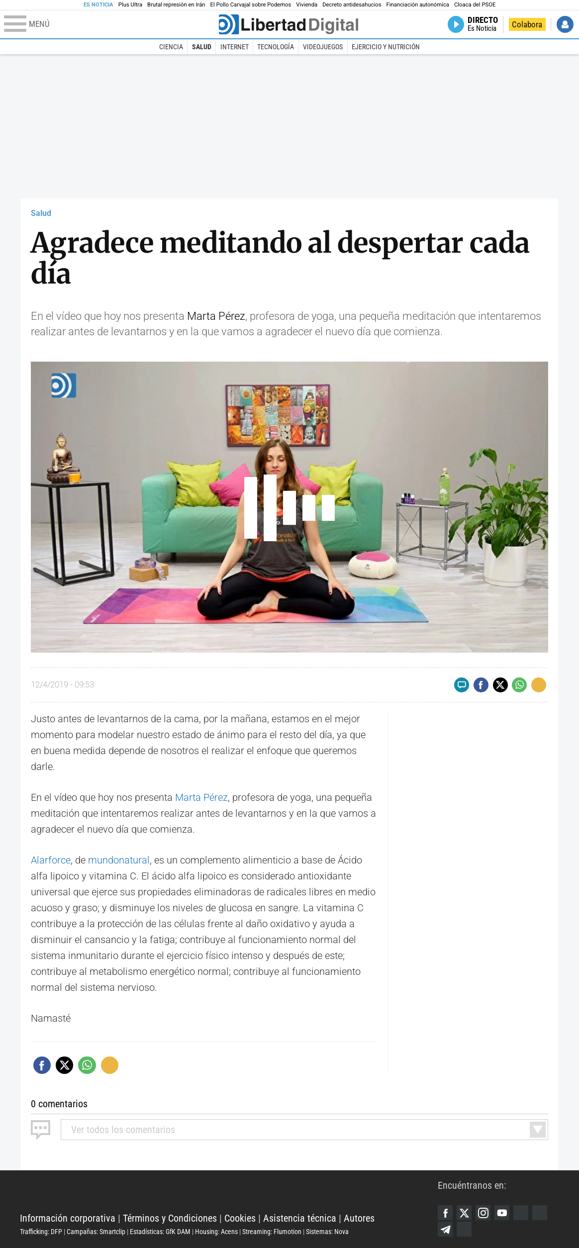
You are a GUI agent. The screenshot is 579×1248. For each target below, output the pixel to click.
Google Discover (520, 1212)
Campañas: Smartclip (96, 1232)
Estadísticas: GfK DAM (160, 1232)
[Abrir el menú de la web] (110, 24)
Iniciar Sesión (565, 24)
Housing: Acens (216, 1232)
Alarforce (51, 860)
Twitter (464, 1212)
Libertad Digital (229, 1193)
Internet (234, 47)
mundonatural (119, 860)
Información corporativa (67, 1218)
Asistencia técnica (299, 1218)
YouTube (501, 1212)
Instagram (483, 1212)
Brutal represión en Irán (176, 4)
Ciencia (171, 47)
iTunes (464, 1229)
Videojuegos (323, 47)
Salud (201, 47)
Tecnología (275, 47)
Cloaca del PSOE (475, 4)
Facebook (445, 1212)
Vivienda (306, 4)
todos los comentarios (123, 1130)
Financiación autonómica (417, 4)
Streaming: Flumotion (271, 1232)
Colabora (527, 24)
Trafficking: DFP (41, 1232)
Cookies (240, 1218)
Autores (359, 1218)
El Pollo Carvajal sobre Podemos (250, 4)
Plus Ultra (130, 4)
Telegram (445, 1229)
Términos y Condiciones (170, 1218)
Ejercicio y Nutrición (386, 47)
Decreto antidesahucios (351, 4)
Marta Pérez (216, 316)
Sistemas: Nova (327, 1232)
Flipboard (539, 1212)
